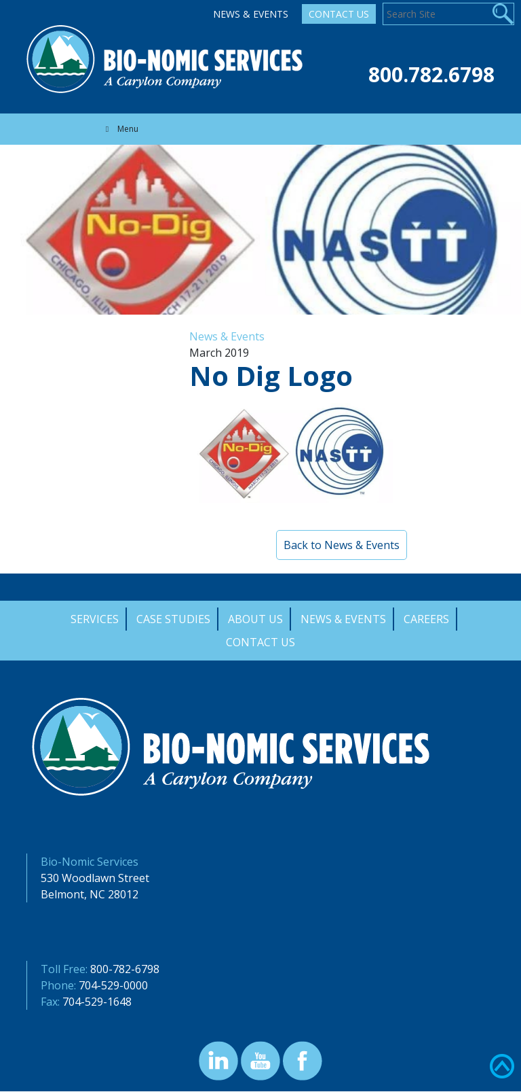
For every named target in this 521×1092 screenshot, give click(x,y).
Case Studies (173, 619)
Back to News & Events (342, 545)
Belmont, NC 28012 (89, 894)
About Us (255, 619)
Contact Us (339, 13)
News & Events (250, 13)
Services (95, 619)
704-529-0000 (113, 985)
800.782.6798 (431, 74)
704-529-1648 (97, 1001)
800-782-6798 (124, 969)
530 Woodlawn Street (95, 877)
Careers (426, 619)
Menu (120, 129)
